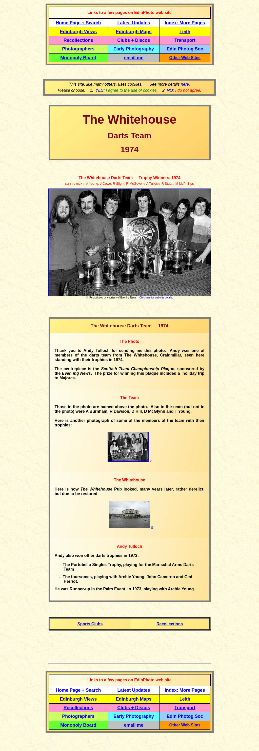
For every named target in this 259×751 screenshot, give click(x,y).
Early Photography (133, 48)
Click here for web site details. (156, 297)
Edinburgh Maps (134, 31)
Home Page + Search (78, 22)
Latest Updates (133, 22)
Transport (184, 40)
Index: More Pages (185, 22)
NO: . (184, 90)
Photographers (78, 48)
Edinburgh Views (78, 31)
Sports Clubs (90, 624)
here (185, 84)
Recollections (78, 40)
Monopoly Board (78, 57)
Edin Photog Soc (185, 48)
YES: (126, 90)
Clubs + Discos (133, 40)
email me (134, 57)
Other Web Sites (185, 57)
